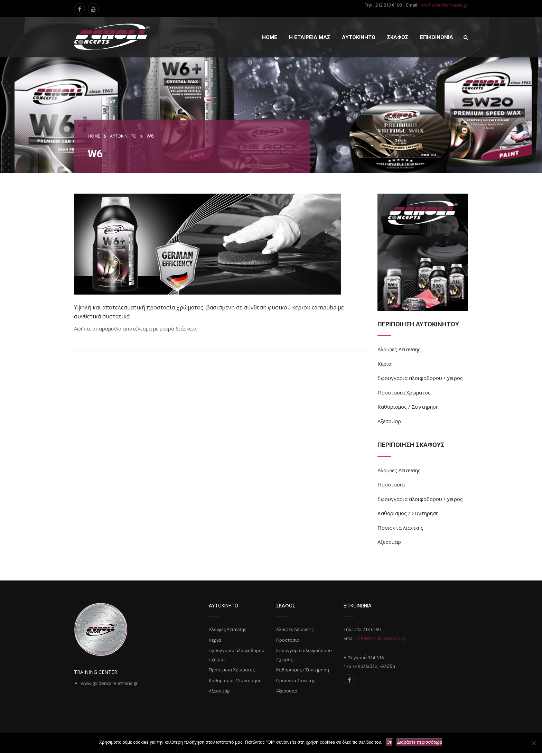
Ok (389, 742)
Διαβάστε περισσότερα (419, 742)
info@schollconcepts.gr (443, 5)
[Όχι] (533, 743)
